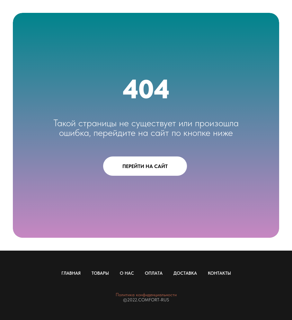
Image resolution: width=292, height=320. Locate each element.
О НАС (127, 273)
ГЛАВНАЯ (71, 273)
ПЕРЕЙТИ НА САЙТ (145, 166)
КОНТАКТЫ (219, 273)
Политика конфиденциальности (146, 294)
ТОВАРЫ (100, 273)
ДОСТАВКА (185, 273)
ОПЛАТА (154, 273)
